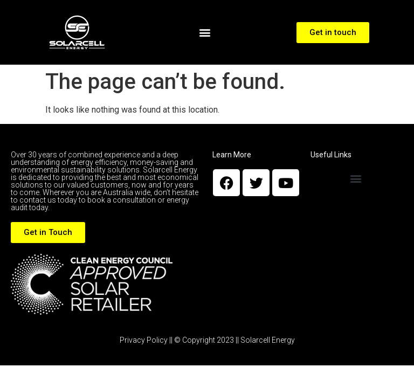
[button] (205, 32)
